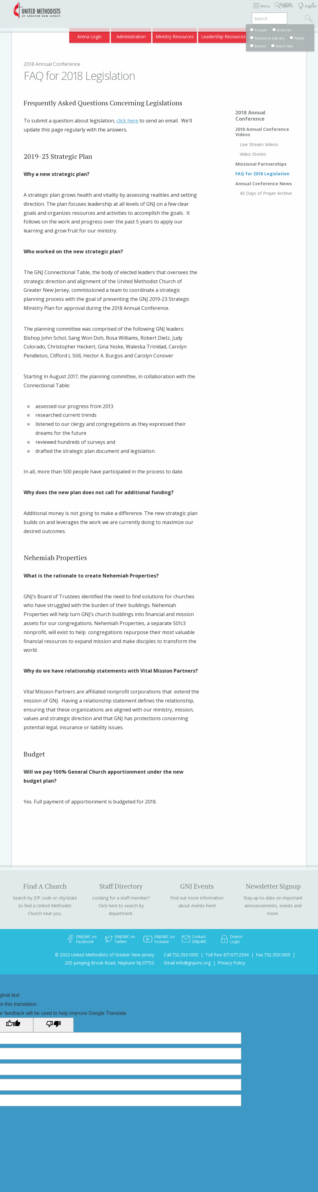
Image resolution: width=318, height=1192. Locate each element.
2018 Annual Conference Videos (262, 132)
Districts (233, 10)
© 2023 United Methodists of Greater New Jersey (104, 955)
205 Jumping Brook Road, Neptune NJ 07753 (109, 963)
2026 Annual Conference (99, 10)
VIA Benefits (237, 35)
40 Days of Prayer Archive (266, 193)
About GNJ (209, 10)
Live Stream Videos (259, 144)
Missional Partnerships (261, 164)
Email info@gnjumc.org (187, 963)
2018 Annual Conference (52, 64)
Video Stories (253, 154)
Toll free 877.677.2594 (227, 955)
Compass (264, 35)
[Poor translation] (53, 1025)
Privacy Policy (231, 963)
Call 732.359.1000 (181, 955)
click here (127, 120)
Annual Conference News (263, 183)
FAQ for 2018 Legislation (262, 174)
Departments (261, 10)
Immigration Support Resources (161, 10)
